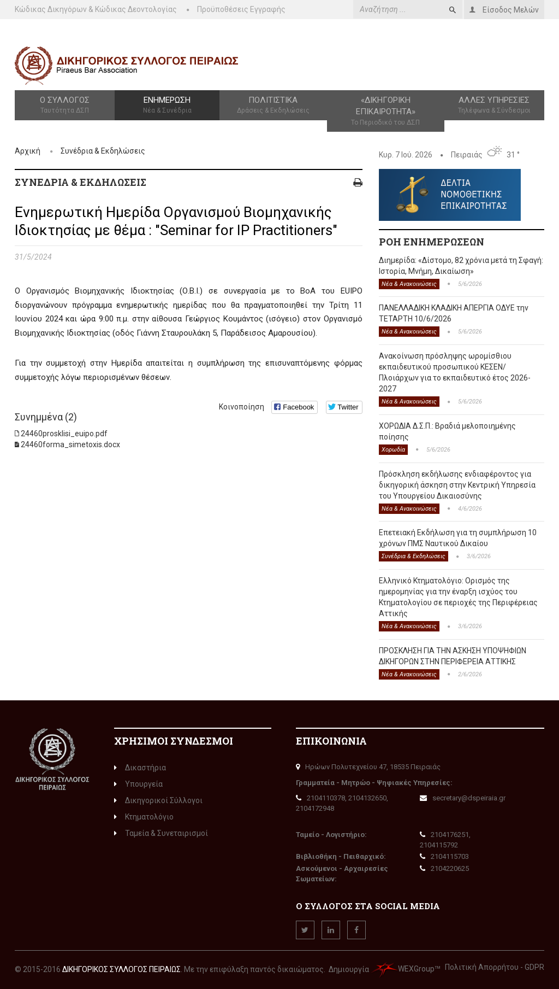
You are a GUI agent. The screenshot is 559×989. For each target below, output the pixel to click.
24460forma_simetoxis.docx (70, 444)
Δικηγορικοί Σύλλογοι (158, 800)
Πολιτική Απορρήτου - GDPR (494, 967)
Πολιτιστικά (273, 105)
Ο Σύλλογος (64, 105)
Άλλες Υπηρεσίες (494, 105)
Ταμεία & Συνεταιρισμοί (161, 833)
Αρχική (27, 151)
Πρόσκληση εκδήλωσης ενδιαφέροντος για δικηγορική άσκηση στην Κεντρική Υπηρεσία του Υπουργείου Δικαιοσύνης (457, 485)
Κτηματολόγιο (144, 816)
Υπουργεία (138, 784)
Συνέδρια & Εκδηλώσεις (103, 151)
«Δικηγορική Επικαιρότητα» (385, 111)
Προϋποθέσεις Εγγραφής (241, 9)
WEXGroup (403, 968)
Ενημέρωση (167, 105)
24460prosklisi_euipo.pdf (64, 433)
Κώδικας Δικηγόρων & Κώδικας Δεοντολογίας (96, 9)
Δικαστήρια (140, 767)
